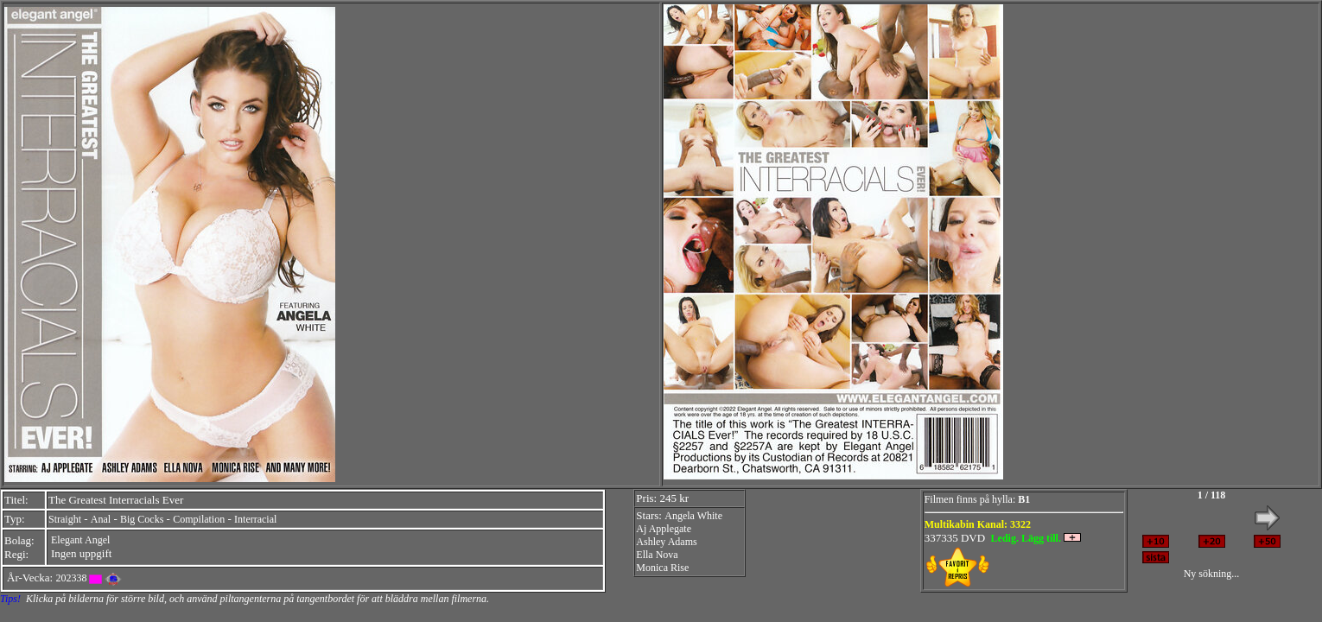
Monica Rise (662, 568)
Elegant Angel (80, 540)
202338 (70, 578)
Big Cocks (141, 519)
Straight (64, 519)
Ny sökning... (1212, 574)
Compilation (199, 519)
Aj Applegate (663, 529)
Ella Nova (656, 555)
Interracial (255, 519)
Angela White (693, 516)
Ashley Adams (666, 542)
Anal (101, 519)
